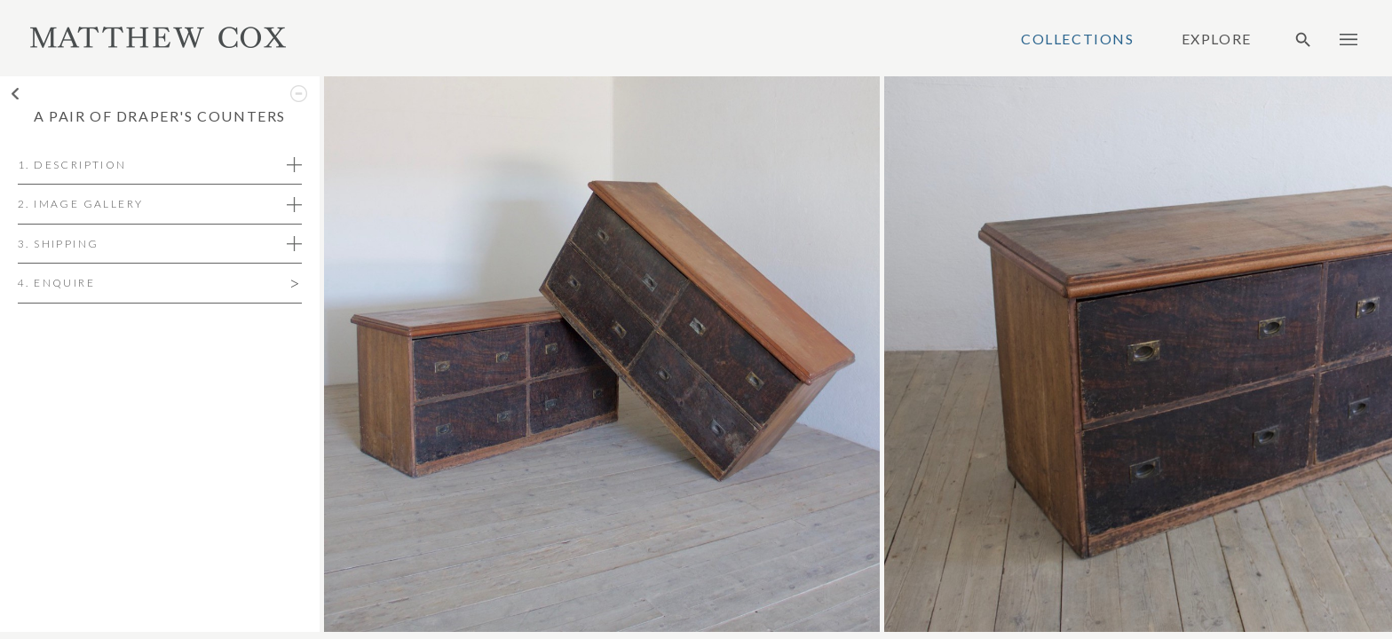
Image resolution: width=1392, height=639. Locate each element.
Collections (1078, 39)
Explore (1217, 39)
